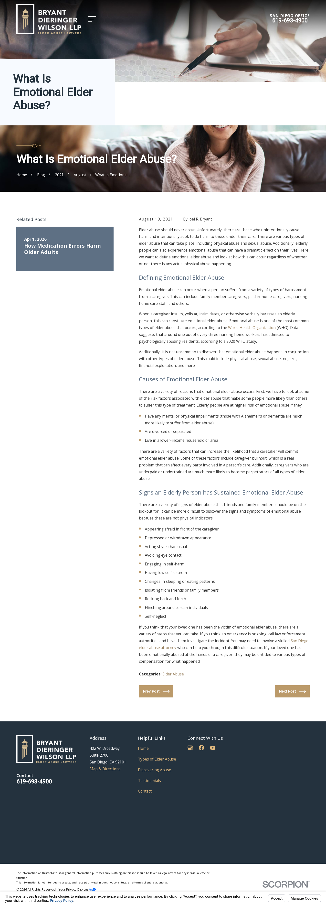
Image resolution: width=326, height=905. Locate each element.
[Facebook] (201, 747)
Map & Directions (105, 769)
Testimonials (149, 780)
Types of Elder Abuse (157, 759)
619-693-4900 (290, 20)
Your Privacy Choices (77, 889)
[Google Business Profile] (190, 747)
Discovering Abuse (154, 770)
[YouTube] (213, 747)
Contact (145, 791)
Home (143, 748)
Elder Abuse (173, 674)
